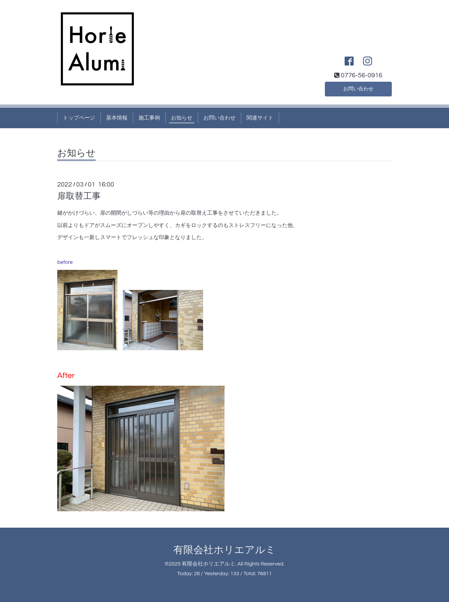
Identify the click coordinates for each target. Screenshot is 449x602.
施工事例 (149, 118)
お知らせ (181, 118)
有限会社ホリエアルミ (224, 550)
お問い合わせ (358, 88)
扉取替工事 (79, 196)
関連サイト (260, 118)
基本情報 (116, 118)
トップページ (79, 118)
